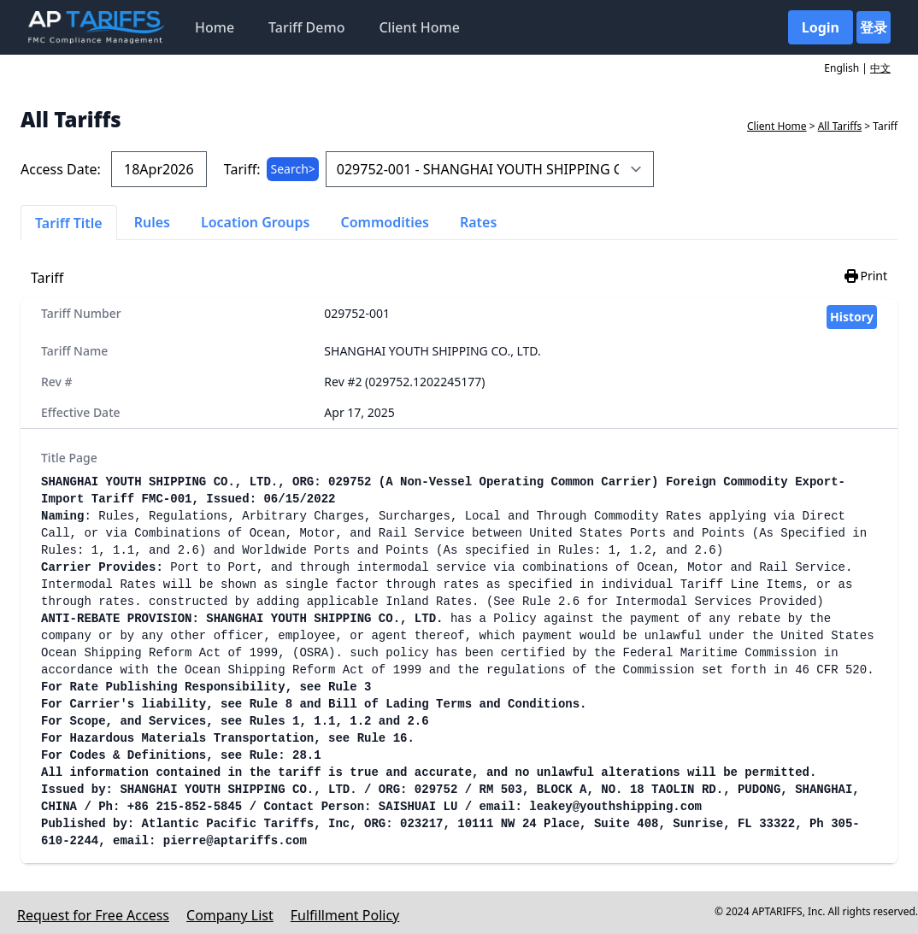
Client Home (419, 27)
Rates (478, 222)
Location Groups (255, 222)
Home (214, 27)
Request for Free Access (93, 915)
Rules (152, 222)
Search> (292, 169)
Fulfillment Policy (345, 915)
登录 (873, 27)
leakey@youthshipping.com (615, 807)
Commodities (384, 222)
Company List (230, 915)
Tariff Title (69, 223)
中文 (880, 68)
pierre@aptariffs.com (235, 841)
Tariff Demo (306, 27)
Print (865, 276)
